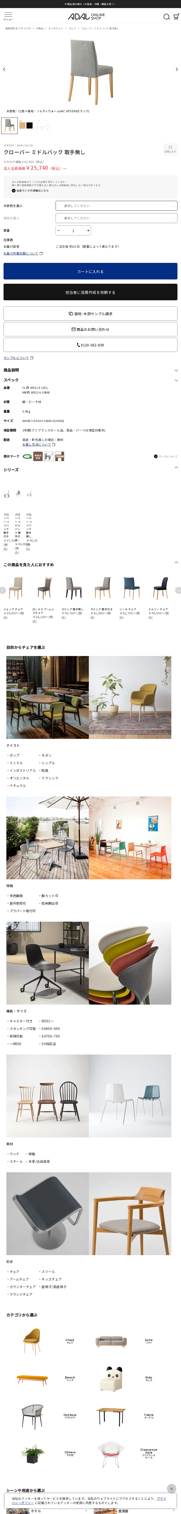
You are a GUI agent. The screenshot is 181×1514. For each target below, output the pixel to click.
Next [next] (177, 69)
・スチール (14, 1161)
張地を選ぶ (11, 218)
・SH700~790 (49, 1036)
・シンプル (46, 762)
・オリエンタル (17, 778)
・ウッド (12, 1153)
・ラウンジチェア (19, 1294)
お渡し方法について (36, 444)
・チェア (12, 1271)
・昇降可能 (14, 1036)
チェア (73, 28)
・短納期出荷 (48, 903)
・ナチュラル (16, 785)
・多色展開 (14, 895)
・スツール (46, 1271)
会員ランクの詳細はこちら (32, 190)
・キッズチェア (50, 1279)
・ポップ (12, 755)
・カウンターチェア (21, 1286)
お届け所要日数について (21, 253)
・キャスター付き (19, 1021)
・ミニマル (14, 762)
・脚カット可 (48, 895)
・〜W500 (13, 1043)
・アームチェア (17, 1279)
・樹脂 (30, 1153)
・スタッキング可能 (21, 1028)
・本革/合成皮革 (37, 1161)
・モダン (45, 755)
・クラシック (48, 778)
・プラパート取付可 (21, 910)
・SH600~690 (49, 1028)
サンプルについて (16, 358)
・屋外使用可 (16, 903)
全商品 (40, 28)
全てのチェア (56, 28)
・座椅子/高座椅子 (52, 1286)
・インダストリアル (21, 770)
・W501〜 (46, 1021)
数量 (7, 230)
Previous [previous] (4, 69)
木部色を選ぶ (13, 206)
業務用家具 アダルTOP (18, 28)
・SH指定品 (47, 1043)
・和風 (43, 770)
